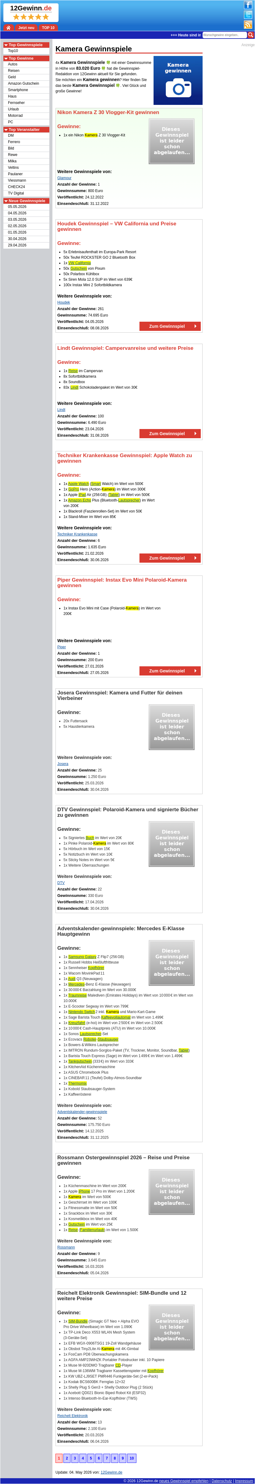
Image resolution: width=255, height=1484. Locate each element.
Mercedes (76, 984)
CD (117, 1365)
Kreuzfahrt (76, 1023)
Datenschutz (221, 1481)
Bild (11, 148)
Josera (62, 764)
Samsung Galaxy (82, 957)
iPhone (84, 1191)
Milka (12, 161)
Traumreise (77, 995)
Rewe (12, 155)
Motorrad (15, 115)
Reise (73, 371)
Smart (96, 484)
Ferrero (14, 142)
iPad (82, 495)
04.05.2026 (17, 213)
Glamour (64, 178)
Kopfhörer (96, 968)
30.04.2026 (17, 239)
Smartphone (18, 90)
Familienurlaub (92, 1230)
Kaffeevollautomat (116, 1017)
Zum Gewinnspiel (167, 326)
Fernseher (16, 103)
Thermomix (77, 1083)
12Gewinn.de (147, 1481)
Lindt (74, 387)
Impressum (244, 1481)
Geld (12, 77)
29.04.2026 (17, 245)
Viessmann (17, 180)
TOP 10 (48, 28)
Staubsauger (107, 1039)
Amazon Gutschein (23, 83)
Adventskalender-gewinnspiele (82, 1112)
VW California (79, 263)
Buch (90, 838)
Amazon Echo (79, 500)
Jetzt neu (26, 28)
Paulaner (15, 174)
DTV (61, 883)
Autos (12, 64)
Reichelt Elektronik (72, 1416)
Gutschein (78, 268)
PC (10, 122)
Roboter (90, 1039)
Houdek (63, 302)
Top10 (13, 51)
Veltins (13, 167)
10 (132, 1458)
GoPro (73, 489)
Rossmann (66, 1247)
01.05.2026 (17, 232)
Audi (71, 979)
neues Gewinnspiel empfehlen (184, 1481)
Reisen (13, 70)
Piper (61, 647)
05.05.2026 (17, 207)
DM (11, 135)
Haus (12, 96)
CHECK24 (16, 187)
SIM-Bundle (78, 1321)
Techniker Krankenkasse (77, 534)
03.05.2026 (17, 219)
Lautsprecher (129, 500)
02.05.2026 (17, 226)
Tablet (114, 495)
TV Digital (16, 193)
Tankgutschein (80, 1061)
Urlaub (13, 109)
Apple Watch (78, 484)
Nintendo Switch (81, 1012)
